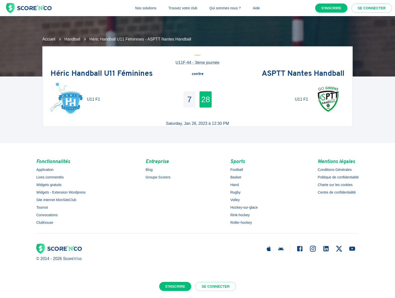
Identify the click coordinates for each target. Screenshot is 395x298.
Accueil (48, 39)
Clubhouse (44, 222)
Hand (234, 185)
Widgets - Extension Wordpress (61, 192)
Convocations (47, 215)
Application (45, 170)
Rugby (235, 192)
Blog (149, 170)
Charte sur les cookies (335, 185)
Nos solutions (145, 8)
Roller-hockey (241, 222)
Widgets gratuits (48, 185)
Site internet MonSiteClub (56, 200)
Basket (235, 177)
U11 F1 (93, 99)
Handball (72, 39)
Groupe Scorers (158, 177)
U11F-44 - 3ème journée (197, 62)
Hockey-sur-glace (244, 207)
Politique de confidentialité (338, 177)
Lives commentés (50, 177)
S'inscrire (331, 8)
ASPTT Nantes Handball (303, 74)
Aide (256, 8)
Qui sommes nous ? (225, 8)
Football (236, 170)
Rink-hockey (240, 215)
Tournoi (42, 207)
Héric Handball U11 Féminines (102, 74)
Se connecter (372, 8)
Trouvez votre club (182, 8)
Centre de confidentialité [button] (337, 192)
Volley (235, 200)
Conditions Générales (335, 170)
